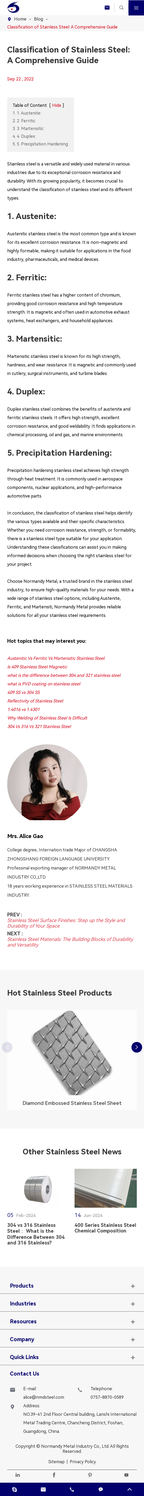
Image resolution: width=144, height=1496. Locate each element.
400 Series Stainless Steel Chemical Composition (105, 1230)
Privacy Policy (83, 1461)
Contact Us (24, 1373)
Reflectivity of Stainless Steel (35, 700)
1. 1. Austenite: (27, 113)
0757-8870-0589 (107, 1397)
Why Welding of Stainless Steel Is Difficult (47, 718)
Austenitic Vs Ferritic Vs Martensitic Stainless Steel (55, 658)
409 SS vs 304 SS (23, 692)
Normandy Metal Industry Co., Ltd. (75, 1446)
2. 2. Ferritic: (24, 120)
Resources (23, 1321)
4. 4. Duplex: (24, 136)
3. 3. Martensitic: (28, 128)
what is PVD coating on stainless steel (43, 683)
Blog (38, 19)
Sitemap (56, 1461)
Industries (23, 1303)
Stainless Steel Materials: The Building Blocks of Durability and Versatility (70, 939)
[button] (136, 1047)
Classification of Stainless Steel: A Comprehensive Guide (62, 27)
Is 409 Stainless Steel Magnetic (37, 666)
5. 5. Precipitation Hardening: (41, 144)
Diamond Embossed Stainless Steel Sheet (72, 1106)
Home (20, 19)
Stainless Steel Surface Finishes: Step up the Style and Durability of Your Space (66, 920)
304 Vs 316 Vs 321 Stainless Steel (39, 726)
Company (22, 1339)
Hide (56, 105)
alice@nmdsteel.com (43, 1397)
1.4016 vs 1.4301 (23, 709)
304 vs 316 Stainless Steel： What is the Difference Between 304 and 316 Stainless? (36, 1236)
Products (22, 1286)
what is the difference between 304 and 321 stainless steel (63, 675)
